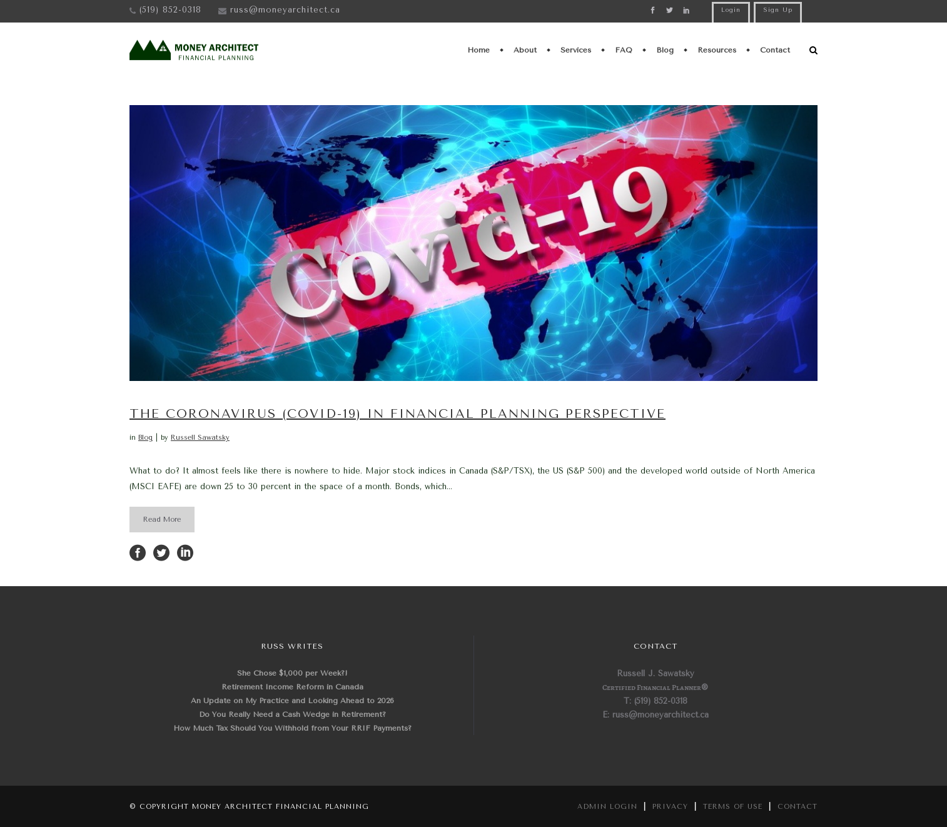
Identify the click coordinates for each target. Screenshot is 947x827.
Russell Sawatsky (200, 438)
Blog (145, 438)
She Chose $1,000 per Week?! (292, 673)
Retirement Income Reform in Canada (292, 686)
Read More (162, 519)
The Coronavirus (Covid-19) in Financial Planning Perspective (397, 414)
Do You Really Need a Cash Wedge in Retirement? (292, 714)
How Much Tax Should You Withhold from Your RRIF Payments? (292, 728)
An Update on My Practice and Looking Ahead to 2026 (292, 700)
